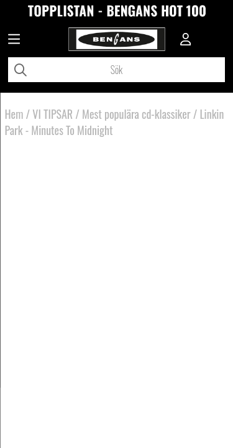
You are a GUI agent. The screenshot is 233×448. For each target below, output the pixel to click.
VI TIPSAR (52, 114)
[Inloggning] (185, 40)
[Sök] (116, 69)
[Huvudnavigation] (14, 40)
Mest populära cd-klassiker (136, 114)
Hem (14, 114)
